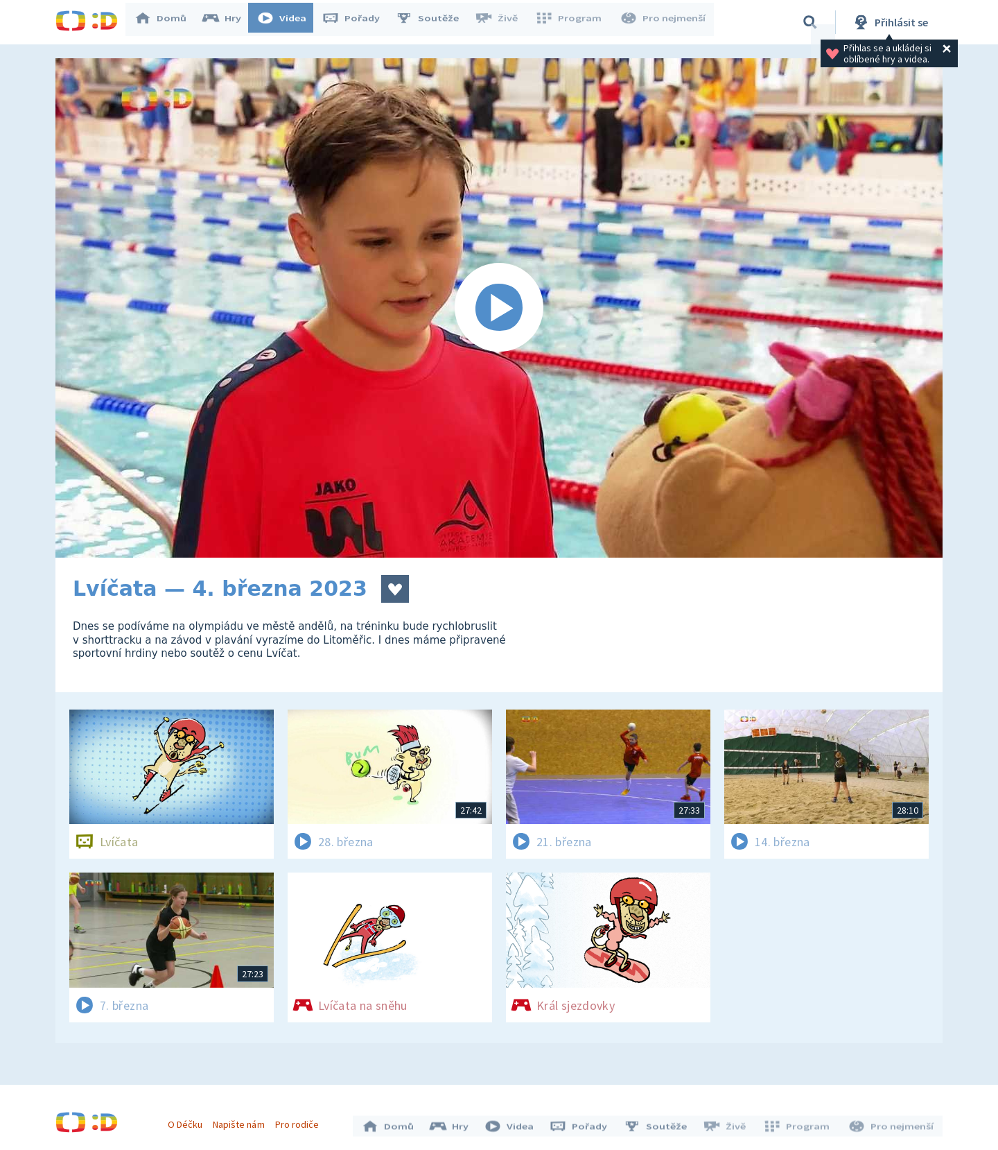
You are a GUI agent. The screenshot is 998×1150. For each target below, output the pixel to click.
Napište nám (242, 1121)
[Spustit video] (499, 308)
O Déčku (188, 1121)
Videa (288, 22)
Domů (167, 22)
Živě (502, 22)
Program (572, 22)
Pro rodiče (300, 1121)
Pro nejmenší (664, 22)
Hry (228, 22)
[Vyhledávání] (810, 22)
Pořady (357, 22)
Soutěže (433, 22)
